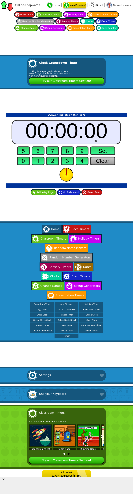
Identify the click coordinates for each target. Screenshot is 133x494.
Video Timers (91, 331)
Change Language (122, 5)
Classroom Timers (51, 14)
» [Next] (102, 436)
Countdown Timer (42, 304)
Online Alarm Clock (42, 320)
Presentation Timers (83, 28)
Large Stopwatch (67, 304)
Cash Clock (91, 320)
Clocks (89, 21)
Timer (67, 336)
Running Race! (88, 449)
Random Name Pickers (105, 14)
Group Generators (54, 28)
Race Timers (26, 14)
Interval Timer (42, 325)
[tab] (64, 454)
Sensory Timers (69, 21)
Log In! (56, 5)
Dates (87, 267)
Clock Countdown (91, 309)
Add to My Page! (45, 192)
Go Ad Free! (93, 192)
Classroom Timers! (52, 412)
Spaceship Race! (40, 449)
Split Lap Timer (91, 304)
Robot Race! (64, 449)
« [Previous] (30, 436)
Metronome (67, 325)
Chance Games (28, 28)
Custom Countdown (42, 331)
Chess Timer (67, 315)
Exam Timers (108, 21)
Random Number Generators (37, 21)
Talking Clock (67, 331)
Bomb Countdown (67, 309)
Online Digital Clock (67, 320)
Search (99, 5)
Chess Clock (42, 315)
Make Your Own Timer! (91, 325)
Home (55, 229)
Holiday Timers (77, 14)
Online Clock (92, 315)
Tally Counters (109, 28)
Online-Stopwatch (27, 5)
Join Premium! (78, 5)
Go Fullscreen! (71, 192)
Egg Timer (42, 309)
